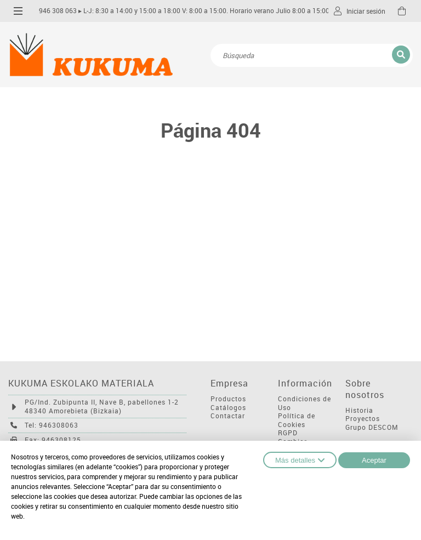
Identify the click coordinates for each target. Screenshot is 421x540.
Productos (228, 399)
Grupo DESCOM (372, 427)
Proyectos (362, 418)
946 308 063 (58, 11)
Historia (359, 410)
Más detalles (300, 460)
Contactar (227, 416)
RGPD (288, 433)
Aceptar (374, 460)
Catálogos (228, 407)
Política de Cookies (296, 420)
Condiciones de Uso (304, 403)
